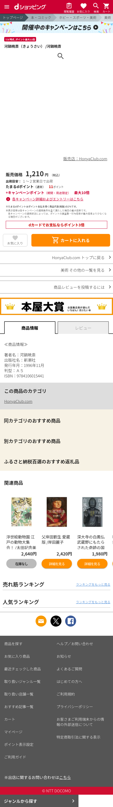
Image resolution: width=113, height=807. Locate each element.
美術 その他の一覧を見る (83, 270)
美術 (107, 17)
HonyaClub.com (18, 401)
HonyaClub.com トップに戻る (78, 257)
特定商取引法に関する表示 (78, 737)
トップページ (13, 17)
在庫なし (21, 563)
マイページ (13, 731)
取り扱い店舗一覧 (18, 694)
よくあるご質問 (69, 668)
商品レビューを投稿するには (79, 287)
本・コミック (41, 17)
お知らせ (63, 656)
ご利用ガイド (15, 757)
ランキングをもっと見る (93, 584)
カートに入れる (71, 240)
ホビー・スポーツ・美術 (78, 17)
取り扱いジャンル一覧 (22, 681)
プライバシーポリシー (74, 706)
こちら (65, 777)
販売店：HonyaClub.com (85, 158)
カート (9, 719)
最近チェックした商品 (22, 668)
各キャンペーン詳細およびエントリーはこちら (47, 198)
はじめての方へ (69, 681)
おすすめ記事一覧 (18, 706)
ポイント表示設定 (18, 744)
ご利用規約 (65, 694)
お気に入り (15, 243)
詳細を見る (57, 563)
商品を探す (13, 643)
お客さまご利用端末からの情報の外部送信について (80, 722)
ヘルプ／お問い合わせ (74, 643)
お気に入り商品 (17, 656)
